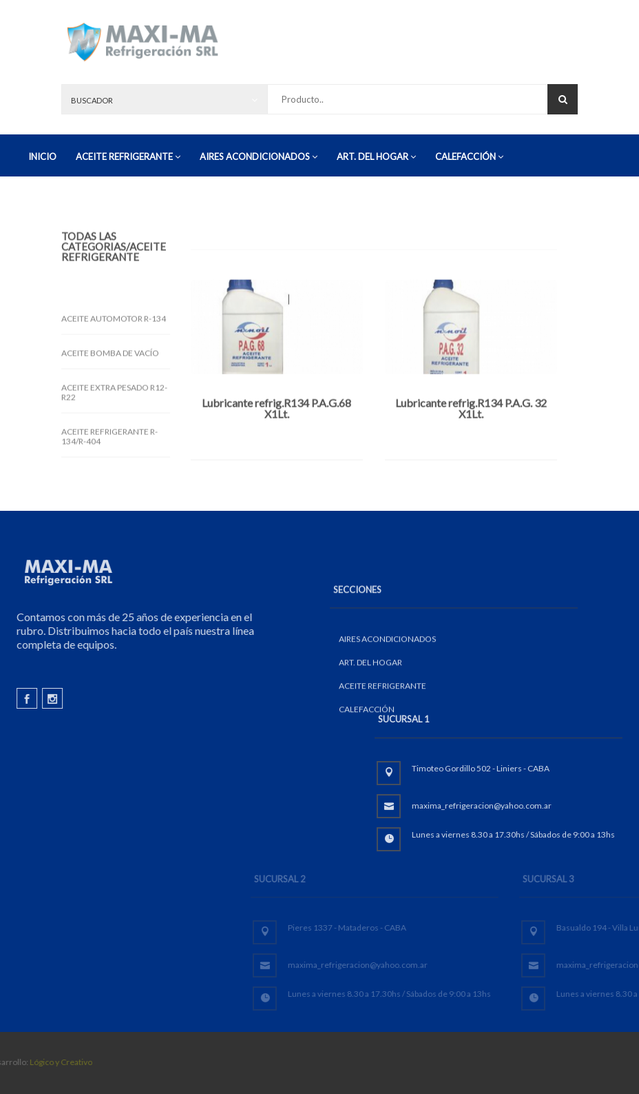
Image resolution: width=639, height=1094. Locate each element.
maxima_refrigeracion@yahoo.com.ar (559, 805)
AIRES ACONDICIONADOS (258, 156)
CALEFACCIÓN (469, 156)
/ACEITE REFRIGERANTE (113, 264)
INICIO (42, 156)
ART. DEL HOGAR (376, 156)
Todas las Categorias (93, 254)
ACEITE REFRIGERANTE (128, 156)
